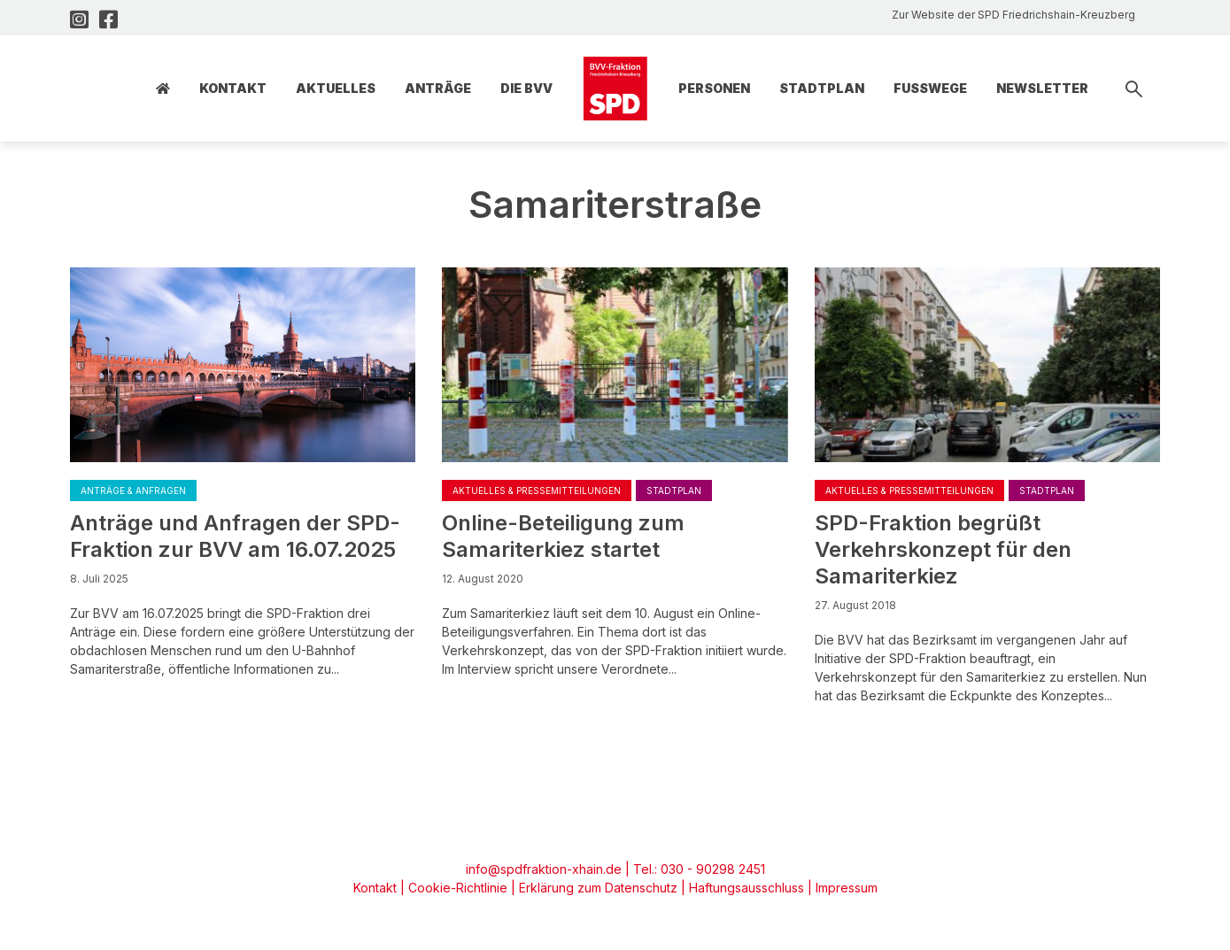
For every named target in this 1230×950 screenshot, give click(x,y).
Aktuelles (335, 88)
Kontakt (233, 88)
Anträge (438, 88)
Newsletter (1042, 88)
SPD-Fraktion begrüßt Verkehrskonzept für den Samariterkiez (943, 549)
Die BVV (526, 88)
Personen (714, 88)
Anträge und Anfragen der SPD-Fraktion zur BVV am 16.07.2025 (235, 536)
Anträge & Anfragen (133, 490)
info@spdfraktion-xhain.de (544, 869)
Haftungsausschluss (746, 887)
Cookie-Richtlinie (457, 887)
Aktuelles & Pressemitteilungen (537, 490)
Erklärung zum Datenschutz (598, 887)
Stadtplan (821, 88)
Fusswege (930, 88)
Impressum (847, 887)
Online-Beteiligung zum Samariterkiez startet (563, 536)
